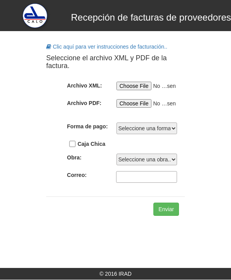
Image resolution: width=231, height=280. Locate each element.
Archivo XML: (84, 85)
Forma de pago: (87, 126)
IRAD (124, 274)
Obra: (74, 157)
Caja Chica (92, 144)
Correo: (77, 175)
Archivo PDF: (84, 103)
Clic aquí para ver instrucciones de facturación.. (106, 47)
